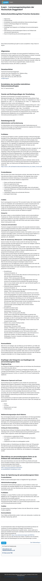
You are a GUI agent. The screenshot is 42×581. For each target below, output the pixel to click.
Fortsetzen (21, 579)
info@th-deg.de (5, 78)
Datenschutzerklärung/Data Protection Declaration (14, 576)
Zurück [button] (3, 543)
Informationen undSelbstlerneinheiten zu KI (8, 549)
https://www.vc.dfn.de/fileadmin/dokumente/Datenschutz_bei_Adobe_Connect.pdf (21, 166)
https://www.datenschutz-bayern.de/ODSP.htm (23, 535)
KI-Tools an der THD (7, 553)
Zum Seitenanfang (35, 542)
